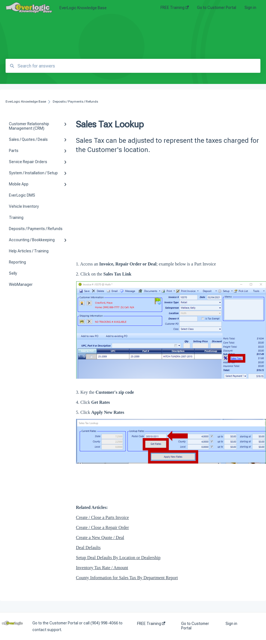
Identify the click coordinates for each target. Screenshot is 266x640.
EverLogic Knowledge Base (83, 8)
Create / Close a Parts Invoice (102, 517)
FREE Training (151, 623)
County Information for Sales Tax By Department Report (127, 577)
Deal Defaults (88, 547)
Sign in (231, 623)
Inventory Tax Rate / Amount (102, 567)
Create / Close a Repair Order (102, 527)
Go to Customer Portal (195, 625)
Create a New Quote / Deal (100, 537)
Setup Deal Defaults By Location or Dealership (118, 557)
